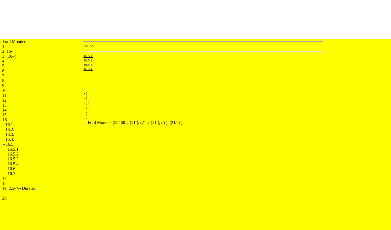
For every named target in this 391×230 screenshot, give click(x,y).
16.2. (9, 129)
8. (3, 80)
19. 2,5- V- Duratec (19, 188)
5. (3, 66)
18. (5, 183)
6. (3, 71)
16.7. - (13, 173)
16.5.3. (14, 159)
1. (3, 46)
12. (5, 100)
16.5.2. (14, 154)
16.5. (10, 144)
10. (5, 90)
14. (5, 110)
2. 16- (7, 51)
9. (3, 85)
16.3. (9, 134)
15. (5, 115)
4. (3, 61)
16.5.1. (14, 149)
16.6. (12, 168)
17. (5, 178)
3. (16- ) (9, 56)
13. (5, 105)
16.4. (9, 139)
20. (5, 198)
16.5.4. (14, 163)
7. (3, 75)
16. (5, 119)
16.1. (9, 124)
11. (4, 95)
